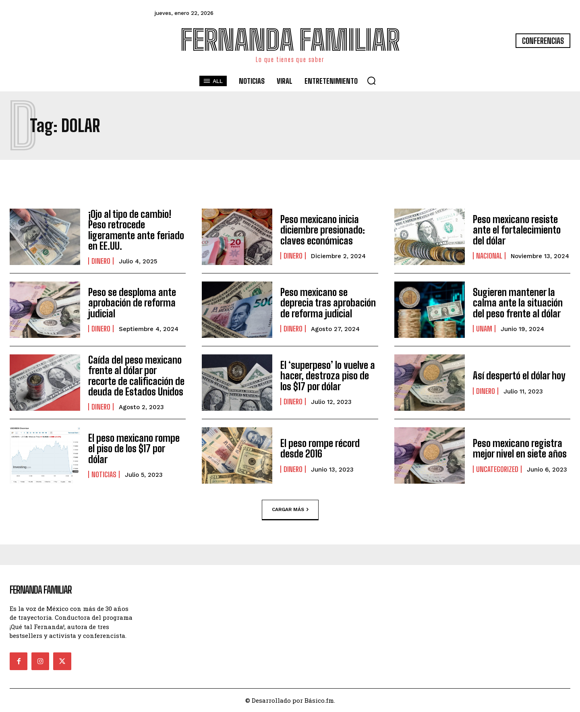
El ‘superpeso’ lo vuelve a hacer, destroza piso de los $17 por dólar (327, 375)
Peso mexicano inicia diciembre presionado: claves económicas (322, 229)
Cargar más (290, 509)
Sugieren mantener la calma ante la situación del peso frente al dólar (518, 302)
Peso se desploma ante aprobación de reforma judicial (132, 302)
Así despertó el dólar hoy (519, 375)
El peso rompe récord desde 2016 (320, 448)
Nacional (489, 255)
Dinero (100, 261)
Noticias (103, 474)
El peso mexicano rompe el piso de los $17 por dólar (134, 448)
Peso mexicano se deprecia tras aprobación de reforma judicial (328, 302)
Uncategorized (497, 469)
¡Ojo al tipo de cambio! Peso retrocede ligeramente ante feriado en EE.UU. (136, 230)
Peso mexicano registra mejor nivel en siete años (520, 448)
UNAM (484, 328)
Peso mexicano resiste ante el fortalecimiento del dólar (517, 229)
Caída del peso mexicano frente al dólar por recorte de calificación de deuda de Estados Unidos (136, 375)
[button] (371, 80)
